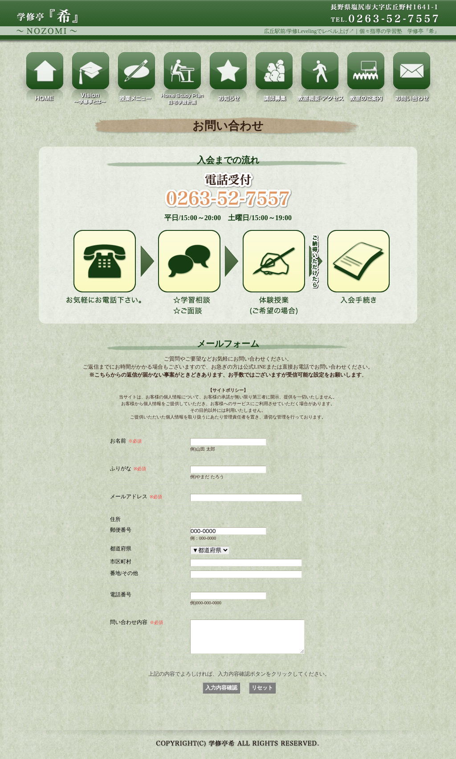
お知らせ (228, 70)
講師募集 (274, 70)
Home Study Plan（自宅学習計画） (182, 70)
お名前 (126, 441)
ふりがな (128, 468)
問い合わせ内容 (136, 622)
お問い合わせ (411, 70)
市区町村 (120, 561)
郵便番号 (120, 530)
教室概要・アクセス (319, 70)
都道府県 (120, 548)
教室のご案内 (365, 70)
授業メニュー (136, 70)
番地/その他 (124, 573)
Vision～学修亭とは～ (90, 70)
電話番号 (120, 594)
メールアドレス (136, 496)
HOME (44, 70)
